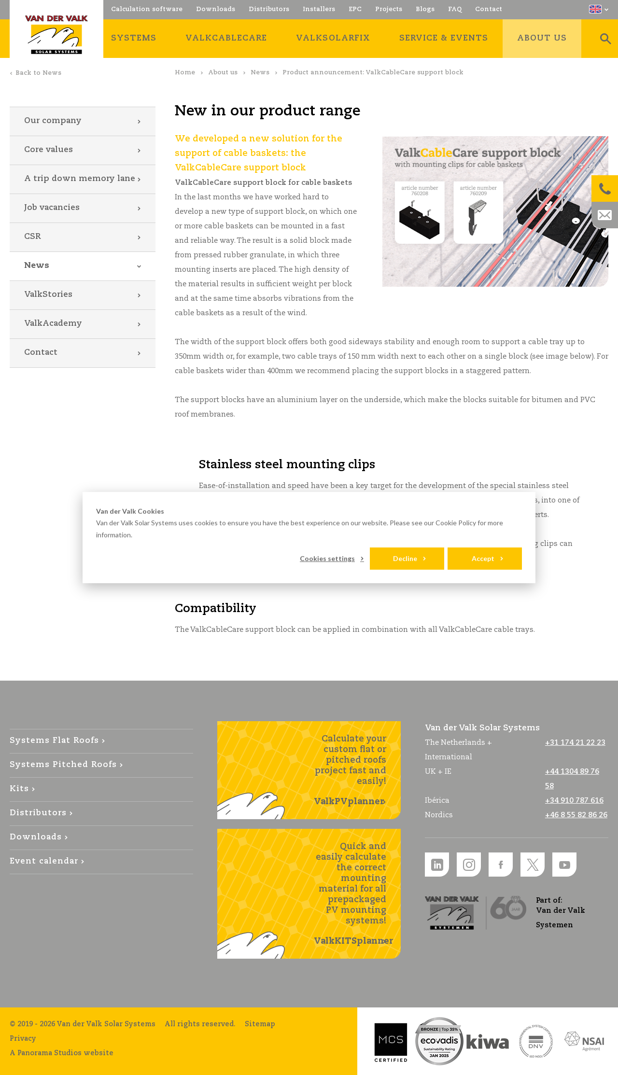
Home (185, 73)
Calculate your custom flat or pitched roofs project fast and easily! (350, 771)
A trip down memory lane (79, 179)
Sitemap (260, 1024)
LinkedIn (437, 864)
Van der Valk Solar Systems (56, 35)
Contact (40, 353)
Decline (405, 558)
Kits (19, 789)
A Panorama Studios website (61, 1053)
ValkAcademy (53, 324)
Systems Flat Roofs (54, 741)
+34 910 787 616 (574, 800)
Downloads (36, 837)
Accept (483, 558)
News (260, 73)
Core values (48, 150)
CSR (32, 237)
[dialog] (309, 538)
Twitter (532, 864)
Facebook (501, 864)
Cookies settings (327, 558)
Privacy (23, 1038)
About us (223, 73)
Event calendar (44, 861)
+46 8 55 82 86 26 (576, 815)
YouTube (564, 864)
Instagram (469, 864)
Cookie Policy (455, 522)
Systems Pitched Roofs (63, 765)
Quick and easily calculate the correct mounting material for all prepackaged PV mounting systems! (353, 894)
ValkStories (48, 295)
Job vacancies (52, 208)
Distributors (38, 813)
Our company (53, 121)
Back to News (38, 73)
